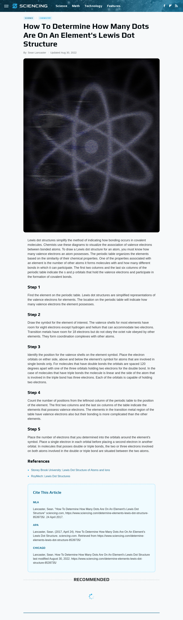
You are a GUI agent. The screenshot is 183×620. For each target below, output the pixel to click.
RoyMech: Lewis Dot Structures (50, 476)
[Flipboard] (170, 6)
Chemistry (45, 18)
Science (61, 6)
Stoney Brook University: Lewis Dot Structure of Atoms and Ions (70, 470)
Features (113, 6)
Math (76, 6)
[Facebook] (164, 6)
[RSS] (176, 6)
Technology (93, 6)
